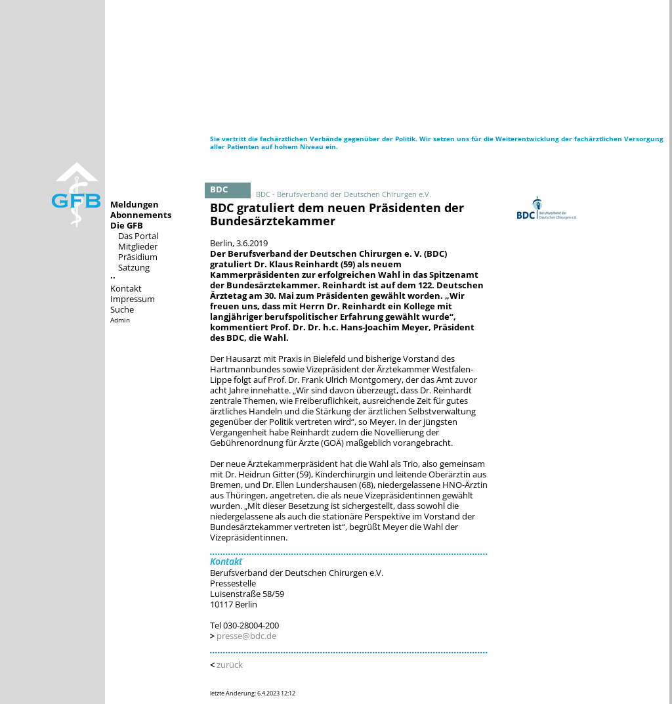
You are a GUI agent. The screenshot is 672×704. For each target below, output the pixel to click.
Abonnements (140, 214)
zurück (230, 665)
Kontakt (126, 288)
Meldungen (134, 204)
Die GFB (126, 225)
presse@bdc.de (246, 636)
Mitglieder (138, 246)
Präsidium (138, 257)
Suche (122, 309)
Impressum (132, 299)
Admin (120, 319)
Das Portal (138, 236)
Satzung (134, 267)
